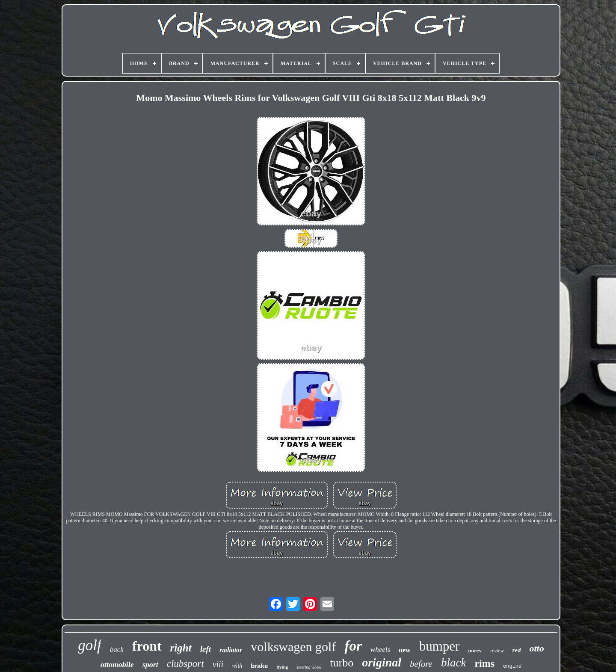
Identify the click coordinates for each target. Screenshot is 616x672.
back (117, 649)
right (181, 648)
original (381, 662)
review (497, 651)
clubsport (185, 663)
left (205, 649)
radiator (230, 650)
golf (89, 645)
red (516, 650)
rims (484, 663)
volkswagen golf (293, 646)
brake (259, 665)
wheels (380, 649)
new (405, 650)
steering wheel (308, 667)
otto (536, 648)
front (147, 646)
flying (282, 666)
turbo (341, 663)
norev (475, 650)
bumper (439, 646)
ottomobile (117, 664)
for (352, 646)
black (453, 662)
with (237, 666)
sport (150, 664)
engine (512, 666)
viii (218, 664)
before (421, 664)
